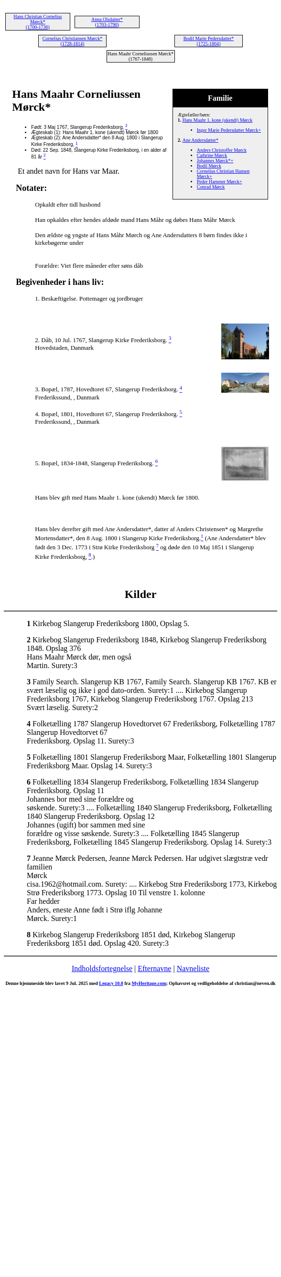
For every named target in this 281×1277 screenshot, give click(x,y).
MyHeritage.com (149, 983)
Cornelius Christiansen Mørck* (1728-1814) (73, 41)
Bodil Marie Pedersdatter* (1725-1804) (209, 41)
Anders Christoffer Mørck (222, 150)
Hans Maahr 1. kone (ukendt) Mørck (218, 120)
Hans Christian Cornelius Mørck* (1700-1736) (37, 22)
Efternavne (154, 968)
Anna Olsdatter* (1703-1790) (107, 22)
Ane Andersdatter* (200, 140)
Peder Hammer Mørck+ (219, 181)
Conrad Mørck (211, 186)
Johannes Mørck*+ (215, 160)
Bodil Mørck (209, 165)
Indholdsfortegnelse (102, 968)
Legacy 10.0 (111, 983)
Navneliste (193, 968)
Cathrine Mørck (212, 155)
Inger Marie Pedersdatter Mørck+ (229, 130)
